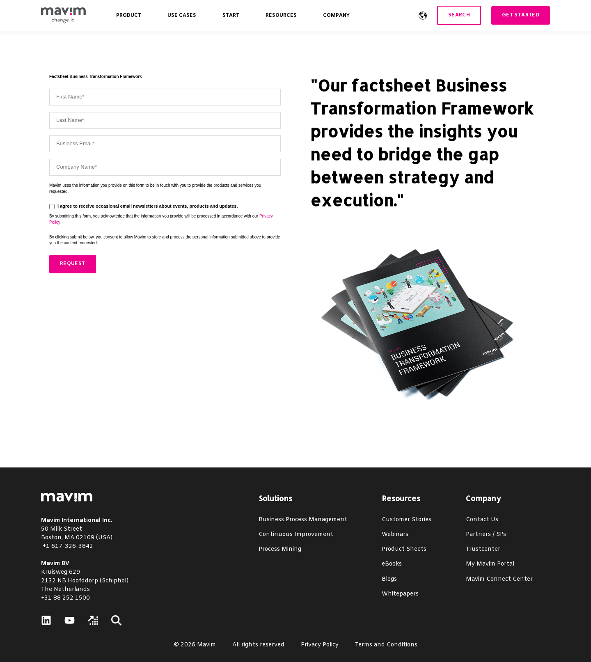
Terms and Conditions (386, 645)
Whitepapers (400, 594)
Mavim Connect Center (499, 579)
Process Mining (280, 549)
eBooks (392, 564)
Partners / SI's (486, 534)
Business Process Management (303, 519)
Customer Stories (406, 519)
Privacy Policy (320, 645)
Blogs (389, 579)
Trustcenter (483, 549)
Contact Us (482, 519)
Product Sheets (404, 549)
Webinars (395, 534)
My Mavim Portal (490, 564)
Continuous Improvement (296, 534)
